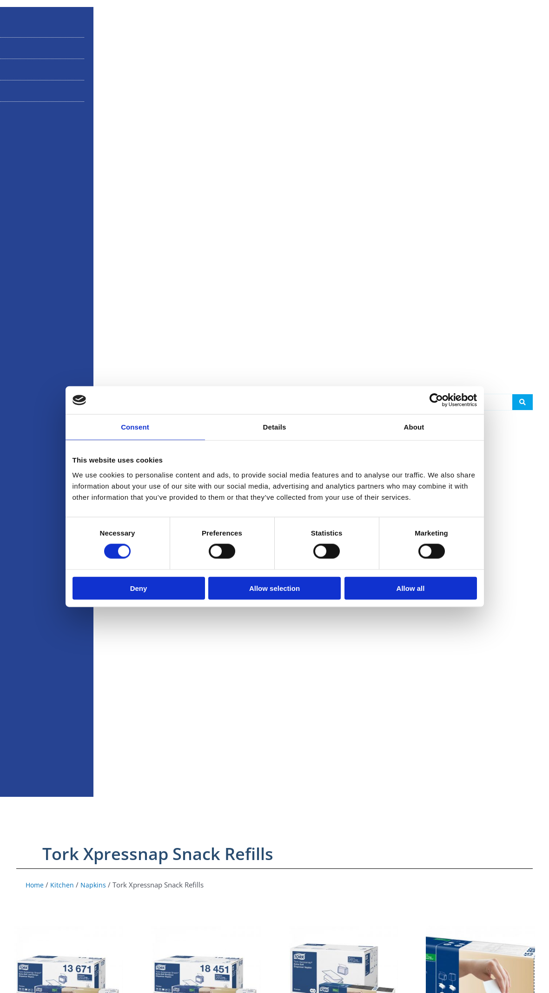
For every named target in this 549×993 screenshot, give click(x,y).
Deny (138, 588)
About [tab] (414, 427)
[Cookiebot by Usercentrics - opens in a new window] (436, 400)
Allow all (411, 588)
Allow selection (274, 588)
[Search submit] (522, 503)
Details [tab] (274, 427)
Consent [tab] (135, 427)
